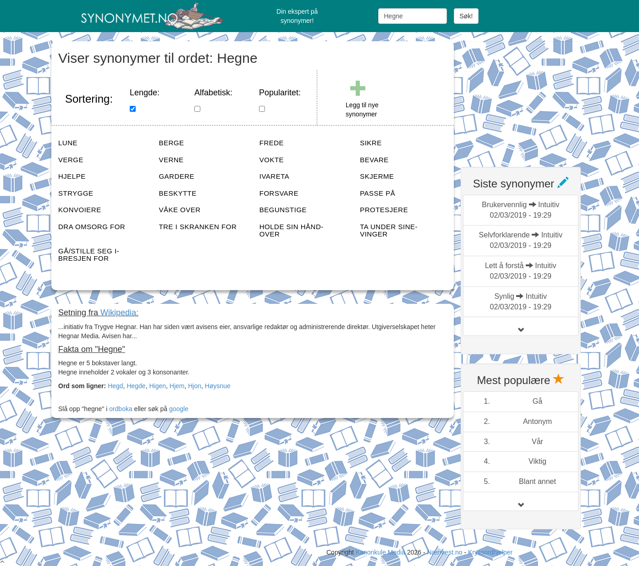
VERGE (70, 160)
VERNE (171, 160)
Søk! (466, 16)
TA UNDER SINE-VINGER (389, 230)
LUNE (67, 143)
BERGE (171, 143)
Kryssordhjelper (490, 552)
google (178, 408)
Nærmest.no (444, 552)
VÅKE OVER (179, 210)
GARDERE (176, 176)
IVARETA (274, 176)
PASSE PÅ (377, 193)
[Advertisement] (529, 98)
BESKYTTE (177, 193)
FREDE (271, 143)
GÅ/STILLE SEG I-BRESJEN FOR (88, 255)
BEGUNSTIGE (283, 210)
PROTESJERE (384, 210)
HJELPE (72, 176)
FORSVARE (278, 193)
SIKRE (371, 143)
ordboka (119, 408)
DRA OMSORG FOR (91, 227)
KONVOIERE (79, 210)
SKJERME (377, 176)
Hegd (115, 386)
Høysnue (218, 386)
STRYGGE (76, 193)
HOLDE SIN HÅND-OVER (291, 230)
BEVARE (374, 160)
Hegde (136, 386)
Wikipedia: (119, 312)
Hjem (177, 386)
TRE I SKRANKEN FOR (198, 227)
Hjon (194, 386)
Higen (157, 386)
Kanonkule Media (381, 552)
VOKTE (271, 160)
